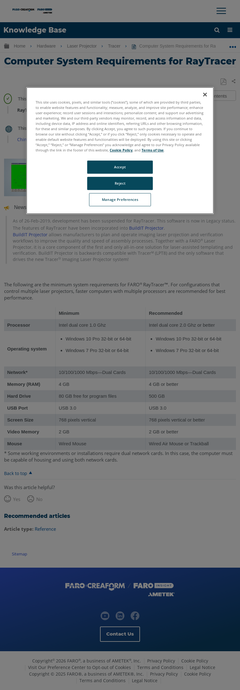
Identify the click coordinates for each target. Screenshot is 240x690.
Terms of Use (153, 150)
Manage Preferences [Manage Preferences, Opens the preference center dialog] (120, 199)
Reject (120, 183)
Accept (120, 167)
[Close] (205, 94)
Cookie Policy (121, 150)
